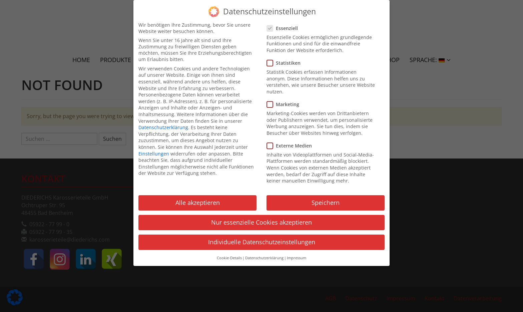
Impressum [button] (296, 254)
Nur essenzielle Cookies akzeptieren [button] (261, 219)
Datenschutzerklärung (163, 124)
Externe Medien (291, 142)
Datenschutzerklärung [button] (264, 254)
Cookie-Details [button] (229, 254)
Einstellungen (153, 150)
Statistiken (286, 59)
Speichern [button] (326, 199)
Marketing (285, 100)
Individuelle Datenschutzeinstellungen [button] (261, 239)
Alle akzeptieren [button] (197, 199)
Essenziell (284, 24)
